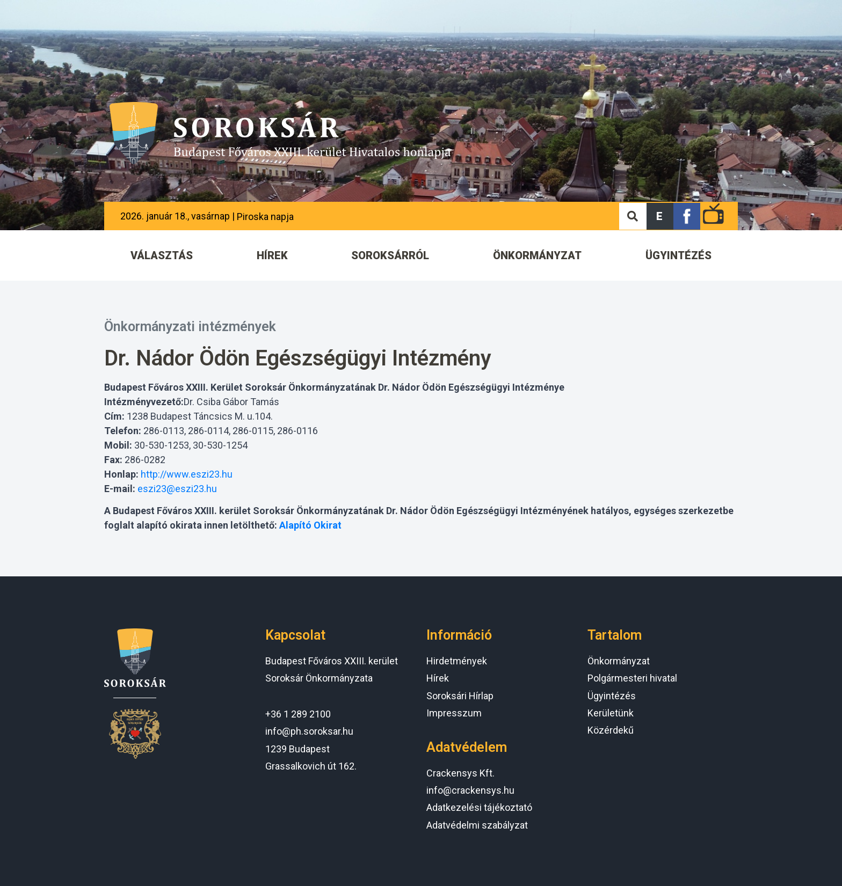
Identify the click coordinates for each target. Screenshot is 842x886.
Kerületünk (610, 713)
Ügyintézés (611, 695)
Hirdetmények (456, 661)
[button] (660, 216)
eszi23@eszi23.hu (177, 488)
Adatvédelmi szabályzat (477, 825)
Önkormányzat (618, 661)
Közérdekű (610, 730)
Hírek (437, 678)
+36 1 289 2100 (298, 714)
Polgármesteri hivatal (632, 678)
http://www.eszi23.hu (187, 474)
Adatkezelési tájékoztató (479, 807)
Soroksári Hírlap (459, 695)
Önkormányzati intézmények (190, 326)
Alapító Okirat (310, 525)
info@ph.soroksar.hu (309, 731)
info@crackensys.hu (470, 790)
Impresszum (454, 713)
